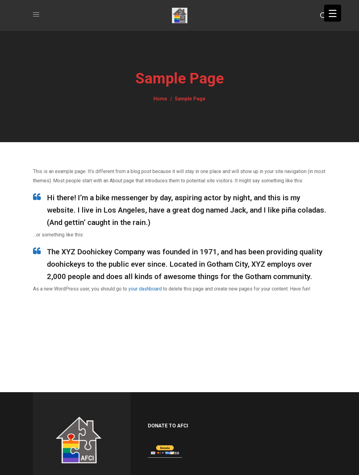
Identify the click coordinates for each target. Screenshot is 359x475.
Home (160, 99)
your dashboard (145, 289)
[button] (323, 15)
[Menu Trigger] (332, 13)
